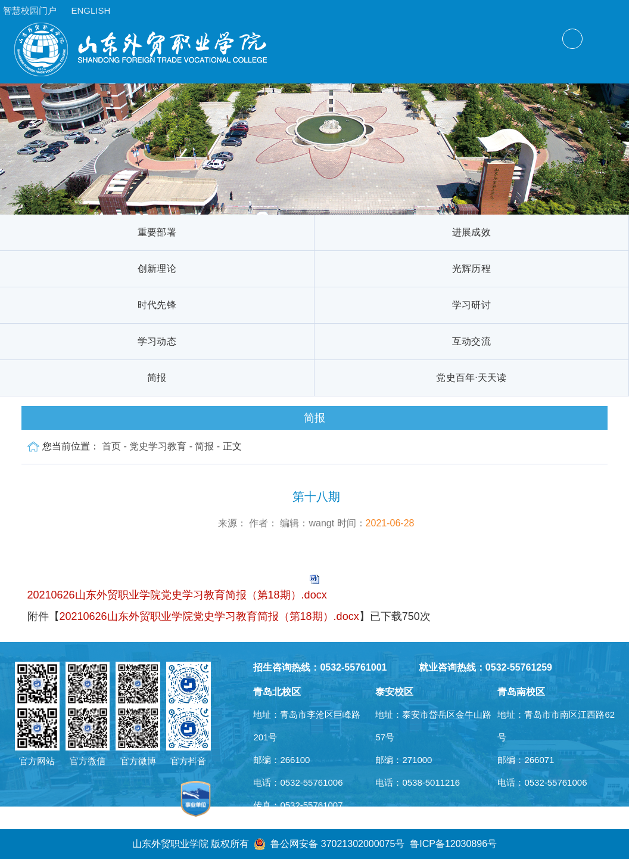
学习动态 (157, 341)
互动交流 (471, 341)
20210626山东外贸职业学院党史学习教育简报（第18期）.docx (177, 595)
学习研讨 (471, 305)
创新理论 (157, 268)
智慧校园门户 (30, 10)
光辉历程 (471, 268)
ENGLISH (90, 10)
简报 (157, 378)
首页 (111, 446)
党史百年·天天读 (471, 378)
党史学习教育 (157, 446)
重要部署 (157, 232)
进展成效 (471, 232)
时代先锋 (157, 305)
